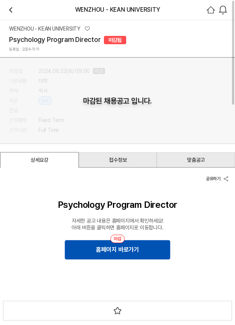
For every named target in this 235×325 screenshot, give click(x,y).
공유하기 (217, 179)
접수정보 (118, 160)
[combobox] (222, 9)
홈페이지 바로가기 (117, 249)
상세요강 (39, 160)
